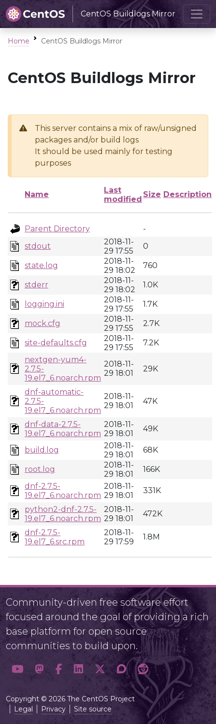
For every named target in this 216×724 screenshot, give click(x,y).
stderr (36, 284)
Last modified (123, 194)
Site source (93, 709)
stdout (38, 246)
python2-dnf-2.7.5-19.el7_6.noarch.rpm (63, 514)
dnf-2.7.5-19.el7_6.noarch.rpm (63, 491)
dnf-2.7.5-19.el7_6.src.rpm (55, 537)
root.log (40, 469)
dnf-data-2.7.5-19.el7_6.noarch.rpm (63, 429)
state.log (41, 265)
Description (187, 194)
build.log (42, 449)
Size (152, 194)
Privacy (53, 709)
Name (37, 194)
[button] (17, 669)
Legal (23, 709)
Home (18, 41)
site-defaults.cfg (56, 342)
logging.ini (44, 304)
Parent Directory (57, 228)
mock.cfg (42, 323)
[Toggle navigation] (196, 14)
